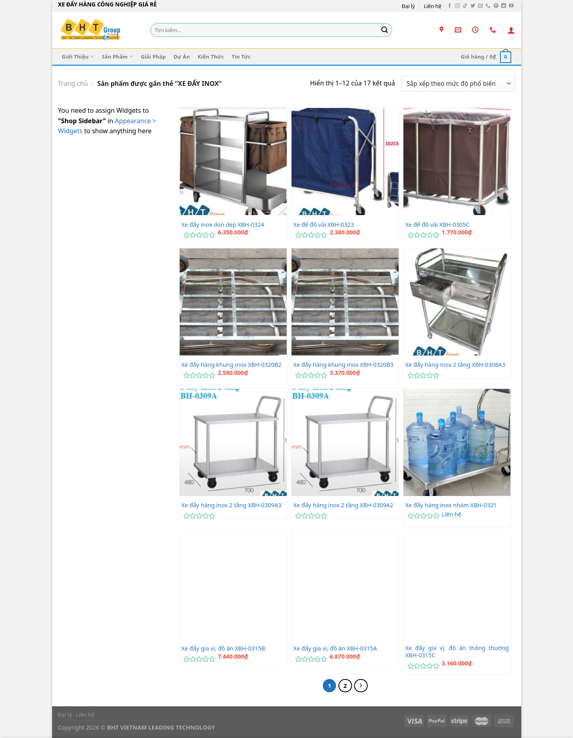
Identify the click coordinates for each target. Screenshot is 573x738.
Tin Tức (241, 56)
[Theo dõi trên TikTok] (465, 6)
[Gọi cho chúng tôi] (488, 6)
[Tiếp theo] (361, 686)
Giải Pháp (153, 56)
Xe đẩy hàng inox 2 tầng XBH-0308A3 (455, 364)
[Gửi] (384, 30)
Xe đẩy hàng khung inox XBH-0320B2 (231, 364)
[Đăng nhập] (511, 30)
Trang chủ (73, 83)
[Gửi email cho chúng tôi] (480, 6)
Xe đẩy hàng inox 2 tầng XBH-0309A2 (343, 505)
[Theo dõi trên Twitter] (472, 6)
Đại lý (408, 6)
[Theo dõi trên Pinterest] (496, 6)
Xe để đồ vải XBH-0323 (323, 224)
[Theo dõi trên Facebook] (449, 6)
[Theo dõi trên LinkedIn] (503, 6)
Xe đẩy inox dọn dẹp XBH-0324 (222, 224)
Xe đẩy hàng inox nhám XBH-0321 (451, 505)
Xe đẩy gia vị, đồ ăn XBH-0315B (223, 648)
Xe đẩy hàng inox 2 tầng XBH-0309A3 (231, 505)
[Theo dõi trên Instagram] (457, 6)
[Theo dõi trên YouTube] (511, 6)
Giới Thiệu (78, 56)
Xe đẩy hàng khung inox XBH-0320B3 (343, 364)
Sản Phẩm (117, 56)
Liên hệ (432, 6)
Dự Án (182, 56)
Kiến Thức (211, 56)
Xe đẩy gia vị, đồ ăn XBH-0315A (335, 648)
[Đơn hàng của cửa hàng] (458, 83)
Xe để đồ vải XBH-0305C (437, 224)
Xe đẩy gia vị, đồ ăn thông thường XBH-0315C (457, 651)
